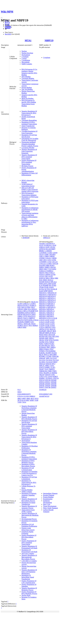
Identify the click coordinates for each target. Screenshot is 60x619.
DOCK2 (53, 267)
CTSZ (49, 262)
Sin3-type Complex (28, 553)
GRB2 (25, 309)
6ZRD (32, 400)
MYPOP (42, 336)
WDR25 (55, 376)
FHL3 (33, 307)
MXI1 (46, 334)
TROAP (41, 375)
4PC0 (32, 398)
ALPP (54, 245)
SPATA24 (42, 364)
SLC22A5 (53, 358)
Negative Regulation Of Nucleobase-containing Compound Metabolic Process (29, 408)
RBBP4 (27, 322)
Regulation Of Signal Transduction (28, 503)
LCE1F (52, 320)
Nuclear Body (26, 595)
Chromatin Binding (28, 78)
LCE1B (54, 318)
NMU (47, 338)
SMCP (55, 362)
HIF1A (25, 311)
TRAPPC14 (47, 373)
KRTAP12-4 (52, 300)
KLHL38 (54, 289)
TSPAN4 (48, 375)
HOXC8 (47, 282)
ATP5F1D (42, 249)
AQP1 (48, 247)
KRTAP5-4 (50, 313)
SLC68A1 (42, 362)
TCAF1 (52, 367)
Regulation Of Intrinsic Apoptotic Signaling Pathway (29, 495)
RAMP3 (48, 353)
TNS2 (41, 373)
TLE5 (46, 369)
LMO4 (33, 314)
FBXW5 (42, 273)
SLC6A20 (49, 362)
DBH (47, 265)
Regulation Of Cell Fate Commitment (29, 478)
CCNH (19, 303)
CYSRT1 (33, 303)
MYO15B (51, 334)
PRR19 (53, 347)
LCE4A (52, 325)
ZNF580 (53, 384)
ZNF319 (42, 380)
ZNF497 (47, 384)
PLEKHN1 (42, 347)
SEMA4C (42, 358)
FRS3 (47, 273)
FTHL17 (52, 273)
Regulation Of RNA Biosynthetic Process (28, 465)
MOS (54, 331)
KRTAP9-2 (42, 316)
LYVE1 (46, 329)
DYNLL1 (26, 305)
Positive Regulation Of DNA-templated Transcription (29, 162)
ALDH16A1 (48, 245)
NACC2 (25, 318)
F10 (49, 269)
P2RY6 (46, 344)
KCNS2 (41, 289)
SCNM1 (49, 356)
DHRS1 (41, 267)
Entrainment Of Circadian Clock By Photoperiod (30, 139)
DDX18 (20, 305)
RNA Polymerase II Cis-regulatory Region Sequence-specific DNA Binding (29, 72)
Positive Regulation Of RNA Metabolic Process (29, 592)
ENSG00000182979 (24, 394)
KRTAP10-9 (52, 296)
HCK (41, 280)
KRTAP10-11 (43, 294)
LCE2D (41, 324)
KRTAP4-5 (42, 311)
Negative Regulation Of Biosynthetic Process (29, 500)
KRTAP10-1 (43, 293)
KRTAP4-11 (43, 307)
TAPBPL (47, 367)
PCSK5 (51, 344)
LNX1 (53, 327)
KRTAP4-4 (50, 309)
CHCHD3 (52, 254)
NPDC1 (51, 338)
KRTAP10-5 (52, 294)
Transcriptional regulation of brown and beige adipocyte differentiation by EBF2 (30, 216)
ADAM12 (42, 243)
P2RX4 (51, 342)
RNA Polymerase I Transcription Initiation (29, 194)
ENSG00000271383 (45, 394)
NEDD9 (41, 338)
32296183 (8, 27)
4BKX (19, 398)
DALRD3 (42, 265)
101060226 (42, 389)
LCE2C (52, 322)
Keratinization (47, 499)
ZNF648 (53, 385)
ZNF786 (47, 387)
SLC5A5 (56, 360)
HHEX (45, 280)
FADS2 (53, 269)
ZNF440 (53, 382)
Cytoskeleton (26, 60)
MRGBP (42, 333)
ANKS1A (42, 247)
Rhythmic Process (27, 166)
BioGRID (8, 34)
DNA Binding (26, 76)
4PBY (24, 398)
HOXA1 (50, 280)
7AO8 (36, 400)
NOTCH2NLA (29, 320)
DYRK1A (33, 305)
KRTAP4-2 (42, 309)
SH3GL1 (20, 324)
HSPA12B (42, 283)
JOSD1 (51, 287)
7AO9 (19, 402)
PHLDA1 (47, 345)
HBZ (56, 278)
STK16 (41, 367)
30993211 (46, 238)
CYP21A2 (42, 263)
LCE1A (49, 318)
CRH (40, 260)
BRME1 (41, 251)
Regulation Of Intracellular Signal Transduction (28, 577)
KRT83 (50, 291)
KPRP (46, 291)
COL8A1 (48, 258)
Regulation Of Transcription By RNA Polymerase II (29, 482)
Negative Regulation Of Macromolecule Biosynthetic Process (29, 557)
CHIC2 (41, 256)
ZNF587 (47, 385)
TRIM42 (54, 373)
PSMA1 (46, 349)
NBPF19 (49, 40)
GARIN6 (47, 274)
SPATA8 (48, 364)
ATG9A (52, 247)
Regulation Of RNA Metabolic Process (28, 461)
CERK (46, 254)
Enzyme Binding (27, 490)
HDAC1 (34, 309)
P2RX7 (41, 344)
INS (50, 285)
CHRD (46, 256)
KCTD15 (48, 289)
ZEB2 (24, 327)
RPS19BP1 (53, 354)
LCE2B (46, 322)
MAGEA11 (32, 316)
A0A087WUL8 (44, 396)
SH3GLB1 (27, 324)
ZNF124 (56, 378)
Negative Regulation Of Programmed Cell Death (29, 547)
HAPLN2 (42, 278)
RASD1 (54, 353)
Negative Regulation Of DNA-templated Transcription (29, 156)
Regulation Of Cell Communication (28, 469)
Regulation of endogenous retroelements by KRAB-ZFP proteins (30, 209)
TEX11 (25, 325)
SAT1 (32, 322)
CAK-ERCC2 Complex (29, 561)
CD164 (55, 253)
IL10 (40, 285)
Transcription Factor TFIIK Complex (28, 510)
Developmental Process (29, 519)
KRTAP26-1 (51, 305)
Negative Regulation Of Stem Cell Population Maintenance (29, 571)
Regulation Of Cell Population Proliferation (29, 525)
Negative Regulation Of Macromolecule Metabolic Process (30, 515)
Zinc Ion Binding (27, 89)
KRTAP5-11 (51, 311)
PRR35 (41, 349)
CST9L (53, 260)
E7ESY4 (20, 396)
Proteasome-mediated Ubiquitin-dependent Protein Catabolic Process (30, 144)
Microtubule (25, 62)
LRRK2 (20, 316)
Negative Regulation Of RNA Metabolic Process (29, 418)
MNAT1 (20, 318)
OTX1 (47, 342)
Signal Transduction (28, 126)
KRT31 (33, 313)
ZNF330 (47, 380)
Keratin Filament (48, 495)
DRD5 (41, 269)
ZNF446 (42, 384)
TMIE (50, 371)
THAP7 (41, 369)
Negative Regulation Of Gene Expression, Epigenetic (29, 151)
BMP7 (53, 249)
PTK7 (52, 349)
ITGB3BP (31, 311)
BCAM (48, 249)
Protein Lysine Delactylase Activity (28, 529)
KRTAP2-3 (51, 303)
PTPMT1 (42, 351)
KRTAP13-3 (52, 302)
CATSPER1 (43, 253)
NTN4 (50, 340)
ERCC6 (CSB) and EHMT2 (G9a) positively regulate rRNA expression (30, 189)
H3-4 (29, 309)
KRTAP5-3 (42, 313)
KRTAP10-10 (52, 293)
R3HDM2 (52, 351)
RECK (41, 354)
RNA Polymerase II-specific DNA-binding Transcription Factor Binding (29, 103)
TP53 (30, 325)
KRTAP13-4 (43, 303)
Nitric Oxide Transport (50, 508)
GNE (46, 276)
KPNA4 (28, 313)
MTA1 (28, 40)
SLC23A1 (42, 360)
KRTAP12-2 (52, 298)
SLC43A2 (49, 360)
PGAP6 (41, 345)
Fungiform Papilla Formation (27, 532)
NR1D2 (41, 340)
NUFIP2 (55, 340)
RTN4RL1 (42, 356)
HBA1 (48, 278)
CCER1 (49, 253)
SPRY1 (47, 365)
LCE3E (47, 325)
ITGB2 (54, 285)
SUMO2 (20, 325)
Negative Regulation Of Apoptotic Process (29, 507)
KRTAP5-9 (50, 314)
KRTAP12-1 (43, 298)
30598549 (25, 238)
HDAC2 (20, 311)
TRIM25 (35, 325)
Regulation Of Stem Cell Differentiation (30, 174)
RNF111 (46, 354)
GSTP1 (50, 276)
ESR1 (29, 307)
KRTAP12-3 (43, 300)
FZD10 (41, 274)
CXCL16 (55, 262)
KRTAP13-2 (43, 302)
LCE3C (52, 324)
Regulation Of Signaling (29, 471)
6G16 (23, 400)
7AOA (24, 402)
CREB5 (54, 258)
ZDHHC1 (42, 378)
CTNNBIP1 (43, 262)
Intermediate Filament (50, 493)
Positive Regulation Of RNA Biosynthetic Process (29, 537)
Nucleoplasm (26, 55)
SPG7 (53, 364)
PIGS (53, 345)
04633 (19, 392)
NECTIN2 (48, 336)
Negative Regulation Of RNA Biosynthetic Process (29, 431)
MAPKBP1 (43, 331)
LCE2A (41, 322)
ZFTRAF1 (49, 378)
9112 (19, 389)
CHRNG (52, 256)
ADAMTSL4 (50, 243)
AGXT (41, 245)
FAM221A (42, 271)
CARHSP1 (48, 251)
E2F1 (19, 307)
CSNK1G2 (25, 303)
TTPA (53, 375)
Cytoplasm (25, 56)
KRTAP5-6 (42, 314)
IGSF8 (54, 283)
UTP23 (41, 376)
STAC (52, 365)
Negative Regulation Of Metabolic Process (29, 589)
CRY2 (45, 260)
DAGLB (55, 263)
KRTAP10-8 (27, 314)
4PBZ (28, 398)
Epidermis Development (47, 501)
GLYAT (41, 276)
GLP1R (53, 274)
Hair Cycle (46, 504)
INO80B (45, 285)
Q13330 (26, 396)
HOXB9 (41, 282)
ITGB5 (46, 287)
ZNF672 (42, 387)
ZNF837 (53, 387)
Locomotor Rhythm (28, 148)
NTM (46, 340)
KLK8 (41, 291)
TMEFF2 (52, 369)
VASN (50, 376)
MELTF (49, 331)
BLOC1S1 (34, 302)
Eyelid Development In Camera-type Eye (29, 474)
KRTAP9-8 (42, 318)
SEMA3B (55, 356)
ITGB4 (41, 287)
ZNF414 (42, 382)
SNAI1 (33, 324)
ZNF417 (47, 382)
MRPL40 (48, 333)
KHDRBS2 (21, 313)
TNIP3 (54, 371)
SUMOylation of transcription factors (28, 185)
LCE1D (41, 320)
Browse (7, 22)
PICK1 (36, 320)
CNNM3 (42, 258)
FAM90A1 (49, 271)
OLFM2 (41, 342)
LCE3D (41, 325)
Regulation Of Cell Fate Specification (29, 136)
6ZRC (27, 400)
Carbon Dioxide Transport (48, 510)
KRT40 (19, 314)
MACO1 (52, 329)
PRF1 (48, 347)
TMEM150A (43, 371)
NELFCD (20, 320)
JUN (36, 311)
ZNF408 (53, 380)
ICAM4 (48, 283)
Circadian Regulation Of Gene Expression (29, 132)
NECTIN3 (55, 336)
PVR (47, 351)
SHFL (48, 358)
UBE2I (19, 327)
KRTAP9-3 (50, 316)
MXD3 (41, 334)
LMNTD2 (47, 327)
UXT (45, 376)
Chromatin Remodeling (29, 120)
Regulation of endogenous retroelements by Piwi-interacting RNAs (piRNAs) (30, 223)
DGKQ (52, 265)
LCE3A (47, 324)
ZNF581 (42, 385)
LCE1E (47, 320)
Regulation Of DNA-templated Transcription (29, 123)
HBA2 (52, 278)
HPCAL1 (54, 282)
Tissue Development (49, 506)
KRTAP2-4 (42, 305)
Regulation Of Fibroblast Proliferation (30, 447)
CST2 (49, 260)
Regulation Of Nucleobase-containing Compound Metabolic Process (29, 452)
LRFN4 (41, 329)
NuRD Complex (27, 64)
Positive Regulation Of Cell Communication (29, 581)
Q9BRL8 (32, 396)
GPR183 (20, 309)
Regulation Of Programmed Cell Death (29, 551)
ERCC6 (23, 307)
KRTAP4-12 (51, 307)
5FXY (36, 398)
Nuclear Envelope (27, 53)
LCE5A (41, 327)
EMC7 (46, 269)
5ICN (19, 400)
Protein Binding (27, 87)
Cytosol (24, 58)
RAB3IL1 (42, 353)
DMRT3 (47, 267)
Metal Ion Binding (27, 98)
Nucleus (24, 51)
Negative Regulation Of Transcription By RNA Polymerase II (29, 113)
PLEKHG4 (21, 322)
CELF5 (41, 254)
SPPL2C (42, 365)
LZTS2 (25, 316)
